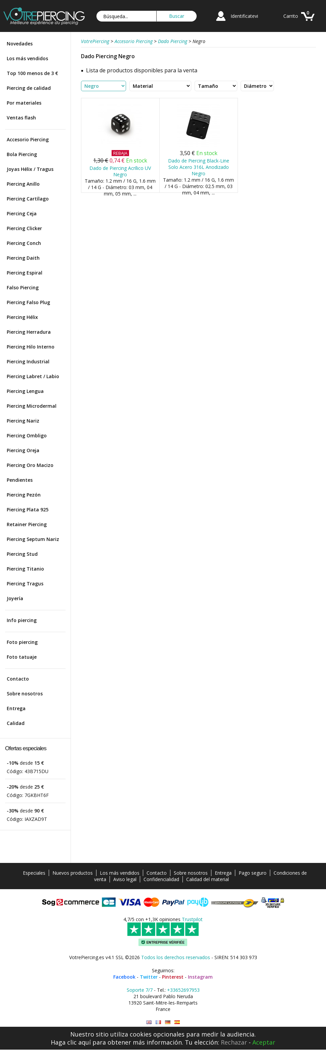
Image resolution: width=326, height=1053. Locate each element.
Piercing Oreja (23, 450)
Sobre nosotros (25, 693)
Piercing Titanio (25, 569)
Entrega (16, 708)
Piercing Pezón (24, 495)
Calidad (16, 723)
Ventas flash (21, 117)
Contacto (18, 679)
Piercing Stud (22, 554)
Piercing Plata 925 (27, 509)
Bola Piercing (22, 154)
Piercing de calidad (29, 88)
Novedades (20, 43)
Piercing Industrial (28, 361)
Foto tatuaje (22, 657)
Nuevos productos (72, 873)
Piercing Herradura (29, 332)
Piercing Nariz (23, 420)
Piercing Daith (23, 258)
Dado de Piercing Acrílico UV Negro (120, 171)
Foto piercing (22, 642)
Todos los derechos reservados (175, 957)
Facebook (124, 977)
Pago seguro (253, 873)
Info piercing (22, 620)
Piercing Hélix (22, 317)
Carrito (290, 16)
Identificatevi (244, 16)
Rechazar (234, 1042)
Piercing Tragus (25, 583)
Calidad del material (207, 879)
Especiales (34, 873)
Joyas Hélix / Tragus (30, 169)
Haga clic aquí (71, 1042)
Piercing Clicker (24, 228)
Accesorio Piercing (28, 139)
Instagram (200, 977)
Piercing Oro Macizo (30, 465)
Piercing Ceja (22, 213)
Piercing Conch (24, 243)
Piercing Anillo (23, 184)
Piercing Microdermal (31, 406)
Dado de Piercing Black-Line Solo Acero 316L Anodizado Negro (198, 167)
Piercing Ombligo (27, 435)
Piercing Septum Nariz (33, 539)
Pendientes (20, 480)
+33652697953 (183, 990)
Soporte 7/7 (140, 990)
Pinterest (173, 977)
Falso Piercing (23, 287)
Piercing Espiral (24, 272)
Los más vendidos (27, 58)
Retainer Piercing (27, 524)
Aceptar (263, 1042)
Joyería (15, 598)
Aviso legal (124, 879)
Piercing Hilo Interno (30, 346)
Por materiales (24, 103)
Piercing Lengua (25, 391)
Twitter (149, 977)
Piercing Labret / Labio (33, 376)
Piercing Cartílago (28, 198)
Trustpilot (192, 919)
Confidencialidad (161, 879)
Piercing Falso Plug (28, 302)
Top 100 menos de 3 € (32, 73)
